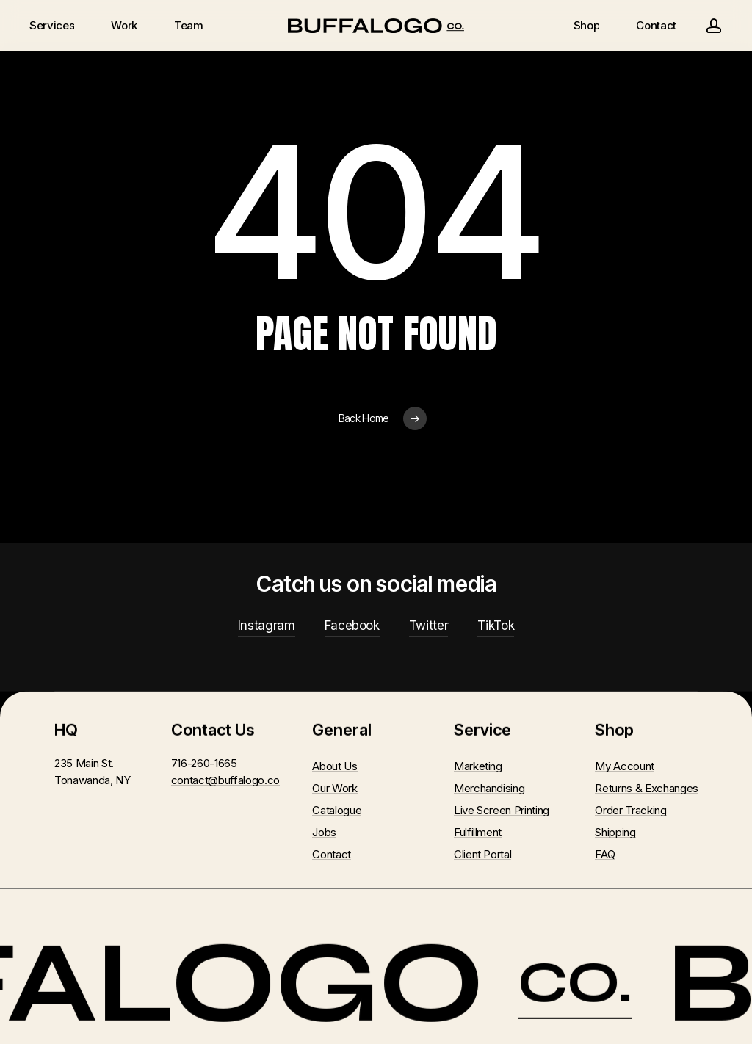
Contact (331, 854)
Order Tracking (630, 810)
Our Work (334, 788)
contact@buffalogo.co (225, 779)
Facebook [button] (352, 625)
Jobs (324, 832)
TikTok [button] (495, 625)
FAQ (605, 854)
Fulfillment (478, 832)
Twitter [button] (429, 625)
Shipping (615, 832)
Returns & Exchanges (646, 788)
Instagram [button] (266, 625)
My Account (624, 766)
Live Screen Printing (501, 810)
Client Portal (483, 854)
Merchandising (489, 788)
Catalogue (336, 810)
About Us (334, 766)
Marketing (478, 766)
